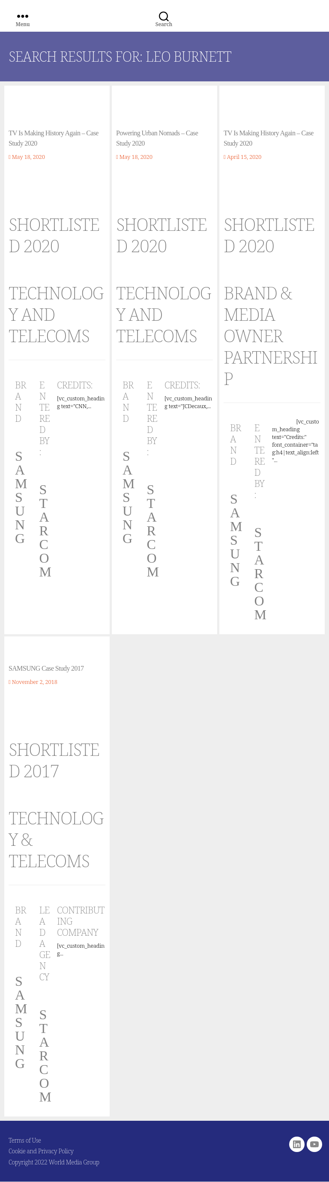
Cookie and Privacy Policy (41, 1151)
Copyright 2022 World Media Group (54, 1162)
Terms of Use (25, 1140)
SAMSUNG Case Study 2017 (46, 668)
